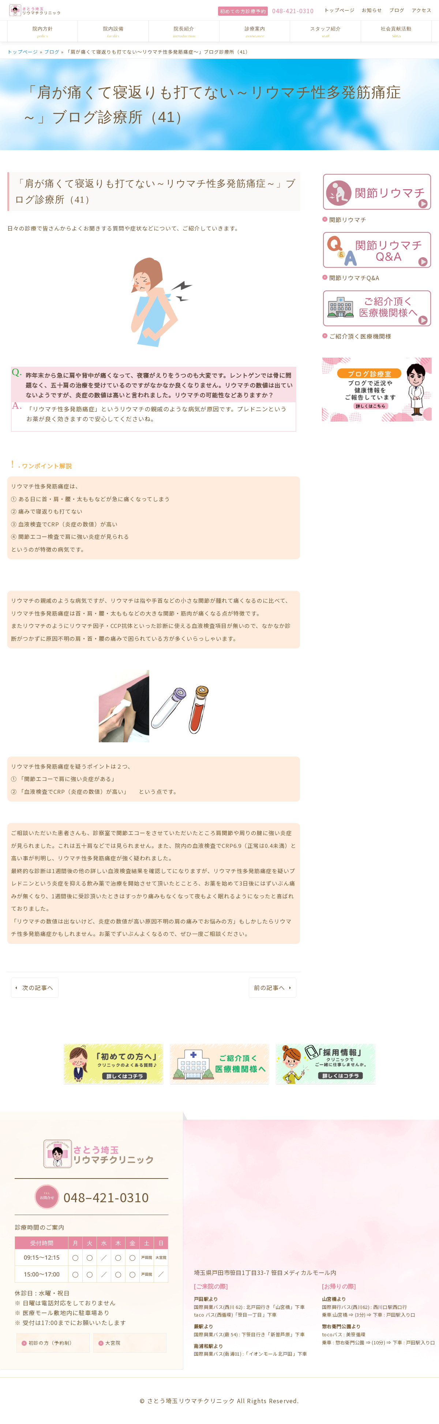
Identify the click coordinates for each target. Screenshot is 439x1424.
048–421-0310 (108, 1193)
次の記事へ (37, 987)
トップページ (339, 10)
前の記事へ (269, 987)
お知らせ (372, 10)
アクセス (422, 10)
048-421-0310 (293, 10)
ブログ (397, 10)
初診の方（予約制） (56, 1342)
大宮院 (116, 1342)
